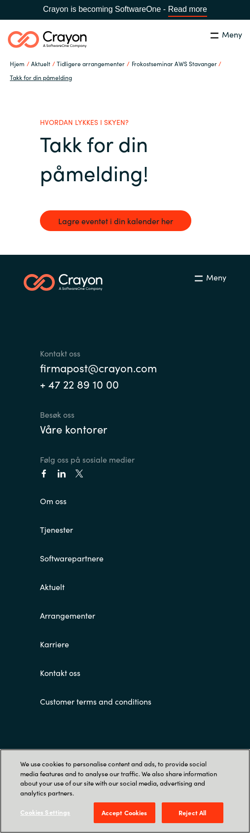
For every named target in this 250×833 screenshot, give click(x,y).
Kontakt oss (60, 672)
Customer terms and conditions (95, 701)
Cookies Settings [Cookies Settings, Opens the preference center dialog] (45, 812)
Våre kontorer (73, 428)
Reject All (192, 812)
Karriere (54, 643)
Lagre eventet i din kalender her (115, 220)
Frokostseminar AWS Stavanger (174, 63)
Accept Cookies (124, 812)
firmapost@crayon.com (98, 367)
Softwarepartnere (72, 558)
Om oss (53, 500)
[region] (125, 791)
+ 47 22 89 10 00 (79, 384)
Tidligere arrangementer (91, 63)
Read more (187, 9)
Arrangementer (67, 615)
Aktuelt (52, 586)
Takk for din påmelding (41, 77)
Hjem (17, 63)
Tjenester (56, 529)
